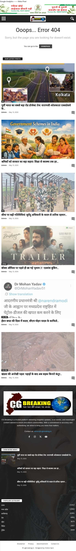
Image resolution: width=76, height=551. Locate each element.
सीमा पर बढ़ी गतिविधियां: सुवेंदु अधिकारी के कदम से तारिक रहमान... (34, 215)
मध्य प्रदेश (4, 158)
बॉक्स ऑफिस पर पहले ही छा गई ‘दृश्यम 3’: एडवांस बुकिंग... (30, 268)
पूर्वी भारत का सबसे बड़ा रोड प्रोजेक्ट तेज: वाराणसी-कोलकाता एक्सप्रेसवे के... (36, 107)
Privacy (31, 544)
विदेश (3, 526)
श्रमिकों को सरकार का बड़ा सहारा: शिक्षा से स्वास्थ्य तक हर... (29, 161)
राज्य (3, 505)
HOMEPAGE (45, 46)
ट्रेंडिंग (3, 530)
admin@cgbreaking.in (43, 431)
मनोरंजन (4, 264)
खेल (2, 522)
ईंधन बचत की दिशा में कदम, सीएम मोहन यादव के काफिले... (30, 321)
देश (3, 101)
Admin (4, 112)
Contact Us (55, 544)
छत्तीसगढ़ (4, 514)
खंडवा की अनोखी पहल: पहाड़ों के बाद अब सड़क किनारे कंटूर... (31, 374)
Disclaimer (21, 544)
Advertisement (42, 544)
